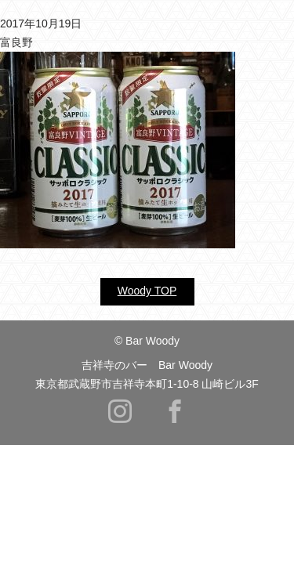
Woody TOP (147, 290)
